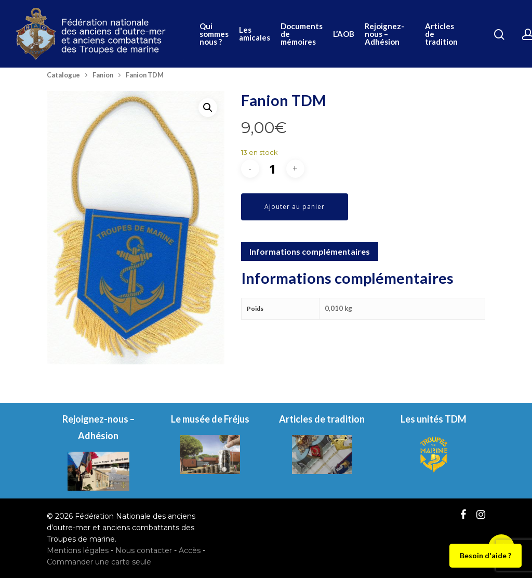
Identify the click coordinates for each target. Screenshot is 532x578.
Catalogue (63, 75)
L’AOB (343, 34)
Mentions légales (78, 550)
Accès (190, 550)
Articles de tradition (441, 34)
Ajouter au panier (294, 206)
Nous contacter (143, 550)
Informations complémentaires (309, 251)
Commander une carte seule (99, 562)
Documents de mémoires (302, 34)
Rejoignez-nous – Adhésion (384, 34)
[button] (207, 107)
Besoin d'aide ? (485, 555)
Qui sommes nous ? (214, 34)
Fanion (102, 75)
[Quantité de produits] (273, 169)
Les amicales (254, 34)
